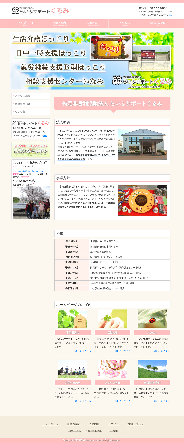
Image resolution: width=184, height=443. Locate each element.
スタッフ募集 (74, 430)
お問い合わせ (135, 423)
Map (170, 15)
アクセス (113, 423)
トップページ (50, 423)
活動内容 (94, 423)
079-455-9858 (157, 8)
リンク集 (114, 430)
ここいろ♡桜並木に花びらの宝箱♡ (29, 171)
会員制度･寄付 (95, 430)
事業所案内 (73, 423)
